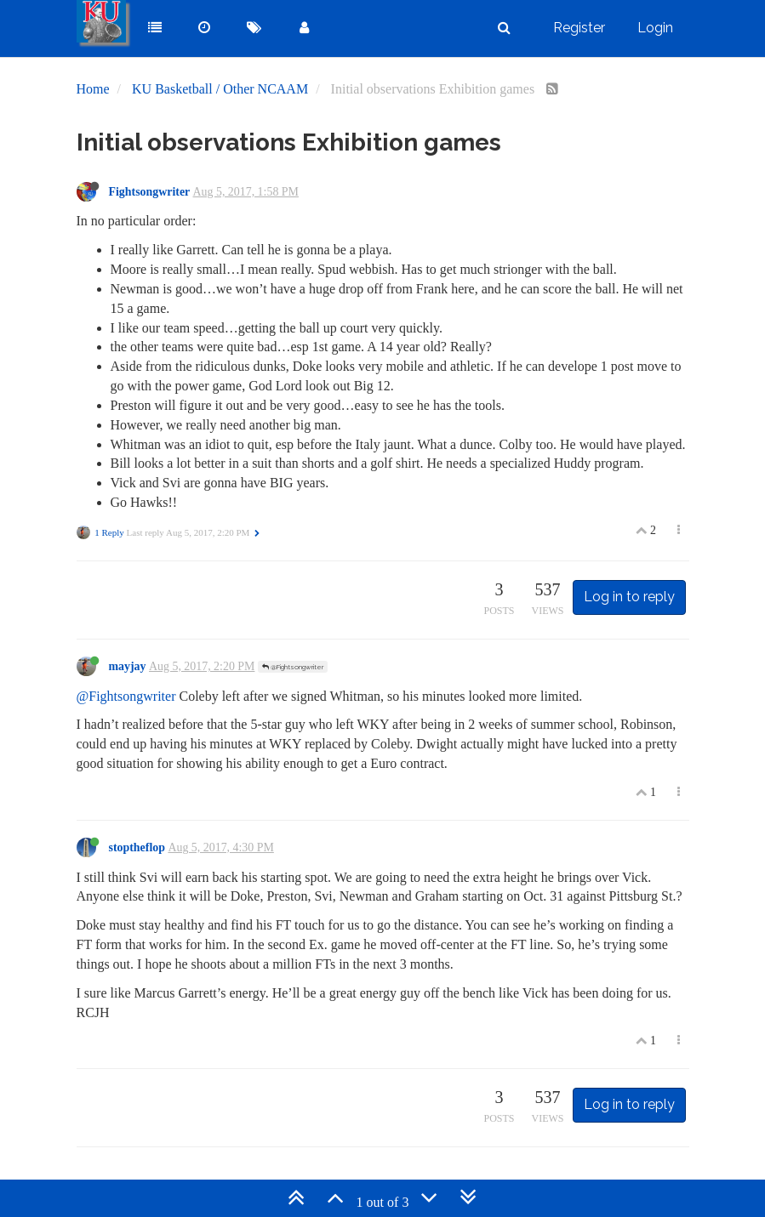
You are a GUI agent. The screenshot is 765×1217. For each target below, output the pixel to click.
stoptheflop (137, 847)
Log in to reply (629, 597)
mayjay (127, 666)
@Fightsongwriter (292, 667)
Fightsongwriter (150, 191)
